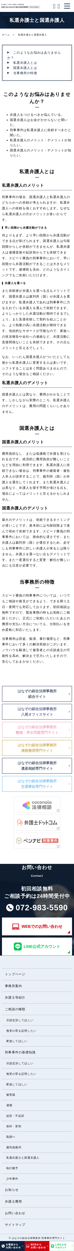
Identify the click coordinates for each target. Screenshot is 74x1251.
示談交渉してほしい (20, 1020)
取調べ (10, 1136)
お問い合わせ (15, 1213)
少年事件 (12, 1178)
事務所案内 (13, 986)
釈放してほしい (16, 1041)
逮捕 (9, 1105)
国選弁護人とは (25, 68)
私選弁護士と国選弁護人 (22, 1157)
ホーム (6, 34)
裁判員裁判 (13, 1147)
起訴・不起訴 (15, 1115)
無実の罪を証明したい (21, 1030)
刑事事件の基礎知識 (20, 1052)
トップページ (15, 974)
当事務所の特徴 (25, 73)
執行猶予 (12, 1168)
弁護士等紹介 (15, 997)
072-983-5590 (42, 907)
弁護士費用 (13, 1201)
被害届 (10, 1094)
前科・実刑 (13, 1126)
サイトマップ (15, 1224)
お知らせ (12, 1189)
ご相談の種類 (15, 1009)
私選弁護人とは (25, 62)
